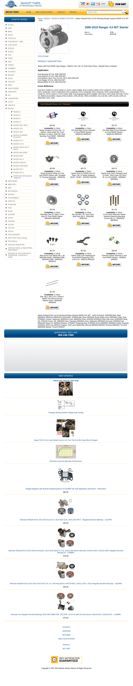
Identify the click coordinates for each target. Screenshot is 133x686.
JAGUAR (11, 87)
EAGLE (10, 57)
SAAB (10, 217)
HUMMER (11, 74)
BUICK (10, 41)
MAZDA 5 (17, 124)
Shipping (66, 637)
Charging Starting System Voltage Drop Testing (65, 418)
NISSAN (11, 200)
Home (40, 24)
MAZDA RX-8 (18, 178)
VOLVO (10, 237)
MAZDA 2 (17, 117)
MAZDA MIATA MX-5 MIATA (21, 154)
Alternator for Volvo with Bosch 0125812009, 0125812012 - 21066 (19, 261)
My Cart (66, 654)
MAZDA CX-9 (18, 149)
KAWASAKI (12, 97)
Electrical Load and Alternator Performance (66, 467)
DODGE (11, 54)
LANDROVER (13, 104)
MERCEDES (12, 187)
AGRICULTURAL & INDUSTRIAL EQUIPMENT (20, 255)
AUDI (10, 34)
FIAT (9, 61)
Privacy (73, 18)
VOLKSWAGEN (14, 240)
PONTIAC (11, 207)
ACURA (11, 30)
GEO (10, 67)
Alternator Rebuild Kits (16, 250)
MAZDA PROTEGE (20, 172)
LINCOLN (11, 111)
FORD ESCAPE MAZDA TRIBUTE (22, 182)
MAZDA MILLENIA (20, 158)
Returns (66, 641)
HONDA (11, 71)
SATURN (11, 220)
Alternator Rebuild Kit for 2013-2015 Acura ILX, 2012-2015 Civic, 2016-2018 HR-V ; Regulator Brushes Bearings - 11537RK (66, 525)
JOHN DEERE (13, 94)
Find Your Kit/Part (44, 18)
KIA (9, 101)
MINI (9, 193)
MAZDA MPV (18, 161)
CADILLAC (12, 44)
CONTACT (61, 18)
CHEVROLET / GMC (15, 47)
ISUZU (10, 84)
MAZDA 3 (17, 121)
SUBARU (11, 227)
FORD (10, 64)
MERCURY (12, 190)
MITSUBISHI (12, 197)
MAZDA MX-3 (18, 165)
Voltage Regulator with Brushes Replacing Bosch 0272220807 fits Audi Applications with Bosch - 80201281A (65, 494)
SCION (10, 223)
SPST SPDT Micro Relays (17, 244)
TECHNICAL (12, 247)
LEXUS (10, 107)
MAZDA (11, 114)
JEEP (10, 91)
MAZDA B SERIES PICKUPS (20, 142)
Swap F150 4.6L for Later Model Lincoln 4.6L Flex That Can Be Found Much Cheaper (66, 446)
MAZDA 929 (17, 138)
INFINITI (11, 81)
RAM (10, 213)
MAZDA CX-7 (18, 146)
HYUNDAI (11, 77)
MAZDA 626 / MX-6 (20, 131)
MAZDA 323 (17, 134)
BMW (10, 37)
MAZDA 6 (17, 127)
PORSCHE (12, 210)
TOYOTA (11, 234)
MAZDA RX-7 (18, 175)
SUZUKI (11, 230)
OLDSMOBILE (13, 203)
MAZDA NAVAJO (19, 168)
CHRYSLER (12, 51)
